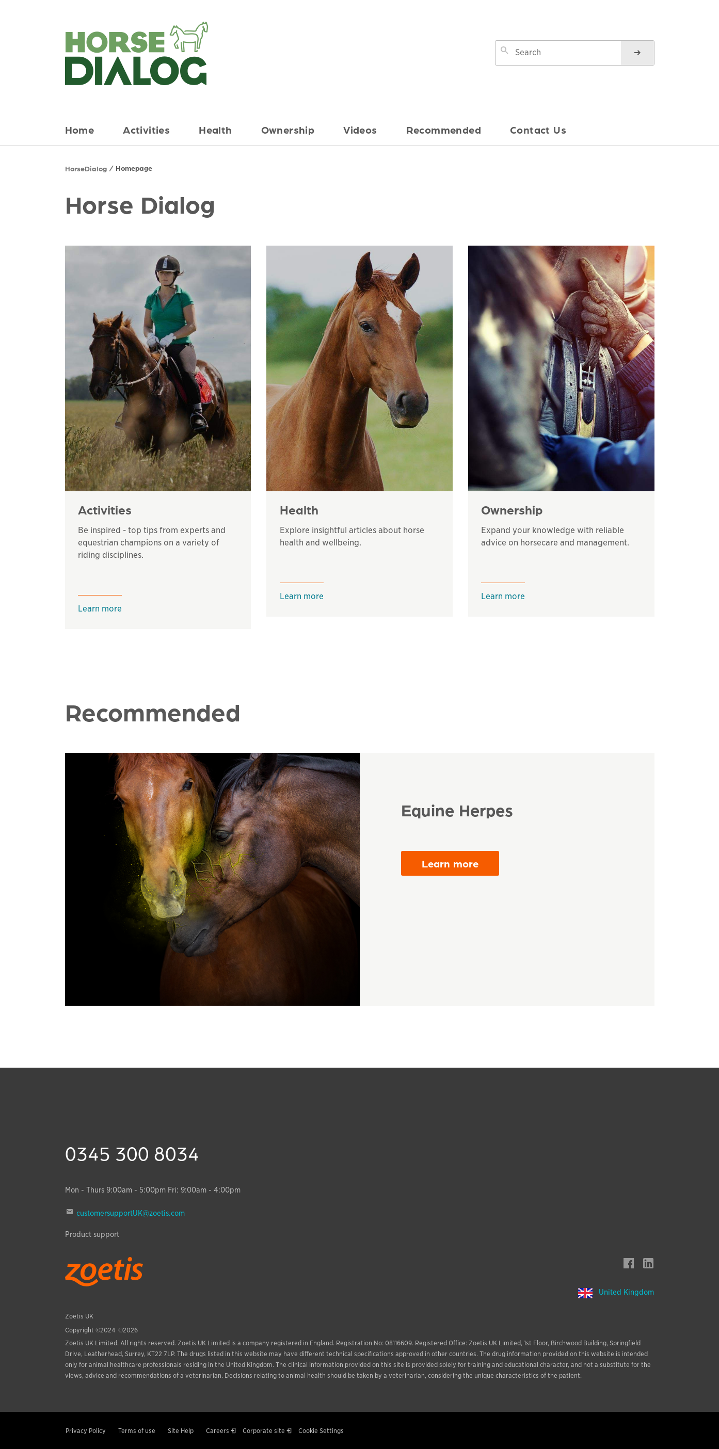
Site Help (181, 1431)
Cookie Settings (321, 1431)
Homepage (134, 167)
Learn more (100, 609)
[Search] (637, 53)
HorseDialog (86, 168)
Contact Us (538, 129)
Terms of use (136, 1431)
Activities (146, 129)
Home (79, 129)
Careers (217, 1431)
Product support (92, 1234)
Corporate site (264, 1431)
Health (215, 129)
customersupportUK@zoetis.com (130, 1213)
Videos (360, 129)
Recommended (443, 129)
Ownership (288, 129)
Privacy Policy (86, 1431)
